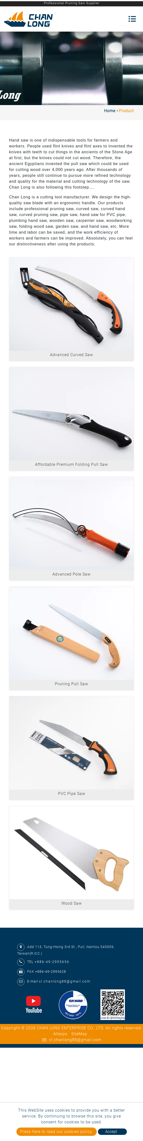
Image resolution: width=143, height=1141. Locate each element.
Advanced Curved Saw (71, 354)
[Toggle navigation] (132, 19)
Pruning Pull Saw (71, 684)
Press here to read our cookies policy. (56, 1131)
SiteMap (79, 1034)
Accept (111, 1131)
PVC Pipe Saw (71, 793)
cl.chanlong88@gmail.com (64, 981)
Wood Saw (71, 903)
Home (109, 110)
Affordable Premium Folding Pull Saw (71, 464)
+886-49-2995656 (52, 962)
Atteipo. (61, 1034)
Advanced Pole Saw (71, 574)
